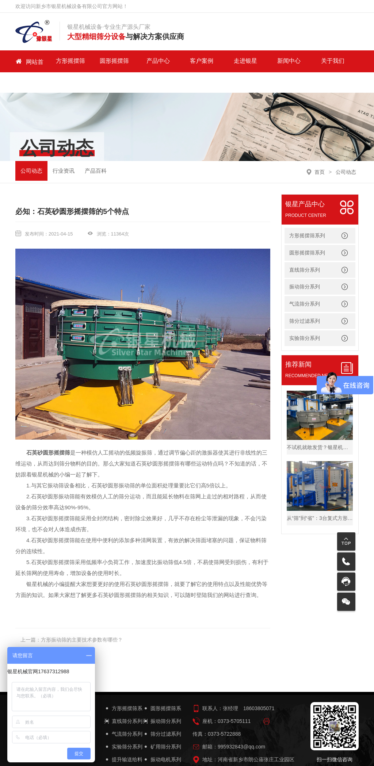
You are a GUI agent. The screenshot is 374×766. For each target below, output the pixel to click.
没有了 (48, 632)
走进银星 (224, 61)
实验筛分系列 (304, 318)
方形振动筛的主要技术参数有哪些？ (82, 619)
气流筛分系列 (304, 283)
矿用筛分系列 (162, 726)
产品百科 (96, 151)
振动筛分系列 (304, 266)
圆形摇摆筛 (107, 61)
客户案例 (185, 61)
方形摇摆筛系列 (307, 215)
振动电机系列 (162, 739)
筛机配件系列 (123, 752)
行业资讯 (64, 151)
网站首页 (29, 61)
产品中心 (146, 61)
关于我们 (302, 61)
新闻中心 (263, 61)
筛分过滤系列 (304, 300)
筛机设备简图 (162, 752)
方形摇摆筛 (68, 61)
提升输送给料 (123, 739)
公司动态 (31, 151)
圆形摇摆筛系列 (307, 232)
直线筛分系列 (304, 249)
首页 (319, 151)
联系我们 (341, 61)
